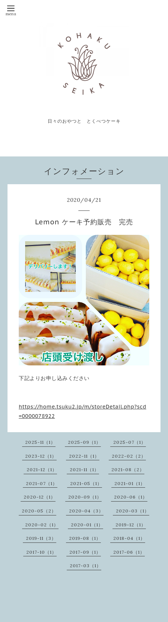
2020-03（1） (132, 511)
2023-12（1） (41, 456)
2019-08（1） (85, 538)
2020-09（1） (85, 497)
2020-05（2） (39, 511)
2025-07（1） (129, 442)
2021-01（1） (129, 483)
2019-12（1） (131, 524)
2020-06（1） (130, 497)
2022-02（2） (129, 456)
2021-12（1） (42, 469)
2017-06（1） (129, 552)
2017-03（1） (85, 565)
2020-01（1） (87, 524)
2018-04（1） (129, 538)
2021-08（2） (127, 469)
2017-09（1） (85, 552)
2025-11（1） (40, 442)
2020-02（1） (41, 524)
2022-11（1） (84, 456)
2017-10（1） (41, 552)
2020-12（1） (40, 497)
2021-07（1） (41, 483)
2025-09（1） (84, 442)
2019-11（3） (41, 538)
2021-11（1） (84, 469)
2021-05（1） (86, 483)
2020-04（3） (86, 511)
